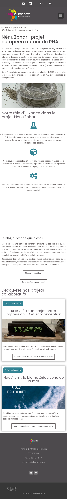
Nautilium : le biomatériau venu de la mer (33, 379)
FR (50, 3)
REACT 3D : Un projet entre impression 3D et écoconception (33, 312)
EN (41, 3)
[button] (61, 16)
